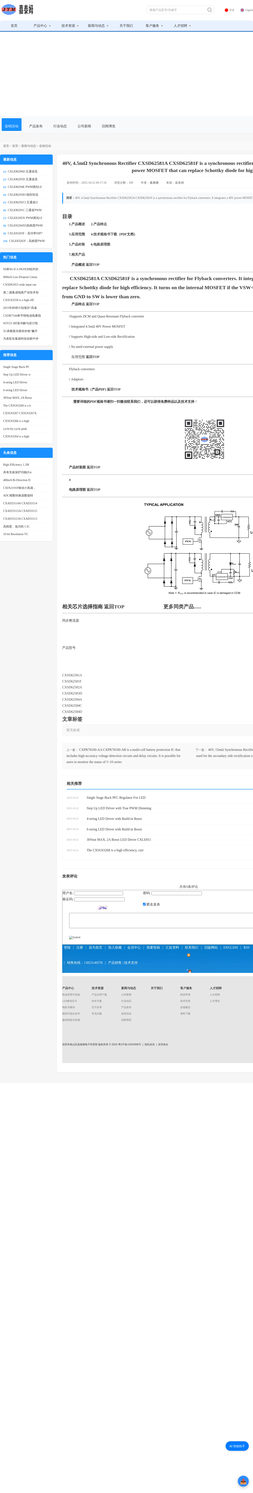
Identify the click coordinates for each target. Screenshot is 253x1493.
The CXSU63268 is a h (17, 405)
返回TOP (114, 606)
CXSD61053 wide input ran (19, 284)
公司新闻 (84, 126)
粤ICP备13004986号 (129, 1044)
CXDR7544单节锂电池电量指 (22, 315)
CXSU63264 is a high (16, 436)
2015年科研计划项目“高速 (20, 307)
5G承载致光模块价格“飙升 (20, 331)
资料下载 (185, 1013)
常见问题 (97, 1013)
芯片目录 (97, 1007)
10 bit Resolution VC (15, 534)
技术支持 (185, 1000)
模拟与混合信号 (71, 1013)
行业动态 (60, 126)
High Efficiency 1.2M (16, 464)
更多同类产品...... (182, 606)
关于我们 (126, 25)
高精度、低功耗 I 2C (16, 526)
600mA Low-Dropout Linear (20, 277)
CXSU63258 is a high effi (18, 300)
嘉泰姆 (154, 182)
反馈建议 (185, 1007)
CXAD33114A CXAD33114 (20, 503)
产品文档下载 (99, 994)
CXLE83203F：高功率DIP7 (25, 233)
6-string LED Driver (15, 390)
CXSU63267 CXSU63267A (19, 413)
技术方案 (97, 1000)
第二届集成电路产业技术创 (21, 292)
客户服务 (154, 25)
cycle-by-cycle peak (15, 428)
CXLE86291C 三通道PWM (25, 210)
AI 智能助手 (237, 1446)
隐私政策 (150, 1044)
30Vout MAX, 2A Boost (17, 397)
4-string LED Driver (15, 382)
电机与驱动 (68, 1007)
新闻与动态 (98, 25)
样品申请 (185, 994)
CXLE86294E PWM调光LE (25, 186)
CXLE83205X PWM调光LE (25, 218)
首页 (14, 25)
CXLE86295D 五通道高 (23, 179)
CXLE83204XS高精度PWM (25, 225)
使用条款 (163, 1044)
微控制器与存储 (71, 1019)
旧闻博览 (108, 126)
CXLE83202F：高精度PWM (27, 241)
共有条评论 (188, 886)
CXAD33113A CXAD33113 (20, 518)
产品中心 (42, 25)
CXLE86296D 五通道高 (23, 171)
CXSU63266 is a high (16, 421)
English (247, 10)
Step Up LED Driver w (17, 374)
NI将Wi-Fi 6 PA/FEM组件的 (20, 269)
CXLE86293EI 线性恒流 (23, 194)
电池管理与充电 (71, 994)
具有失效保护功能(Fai (17, 472)
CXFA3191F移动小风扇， (19, 488)
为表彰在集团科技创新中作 (21, 338)
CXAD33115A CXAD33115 (20, 511)
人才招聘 (182, 25)
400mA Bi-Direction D (16, 480)
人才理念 (215, 1000)
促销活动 (11, 126)
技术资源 (70, 25)
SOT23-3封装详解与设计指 (20, 323)
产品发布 (36, 126)
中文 (229, 10)
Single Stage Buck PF (16, 367)
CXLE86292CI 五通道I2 (23, 202)
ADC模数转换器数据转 (18, 495)
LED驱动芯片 (69, 1000)
